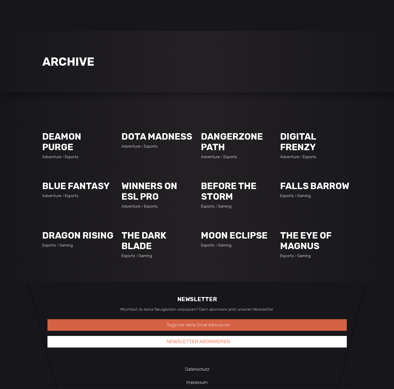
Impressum (197, 382)
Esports (71, 157)
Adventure (51, 157)
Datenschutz (197, 369)
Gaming (224, 206)
